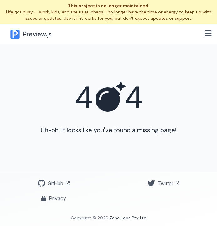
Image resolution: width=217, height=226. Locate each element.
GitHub (54, 183)
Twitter (163, 183)
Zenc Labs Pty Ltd (128, 218)
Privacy (53, 198)
